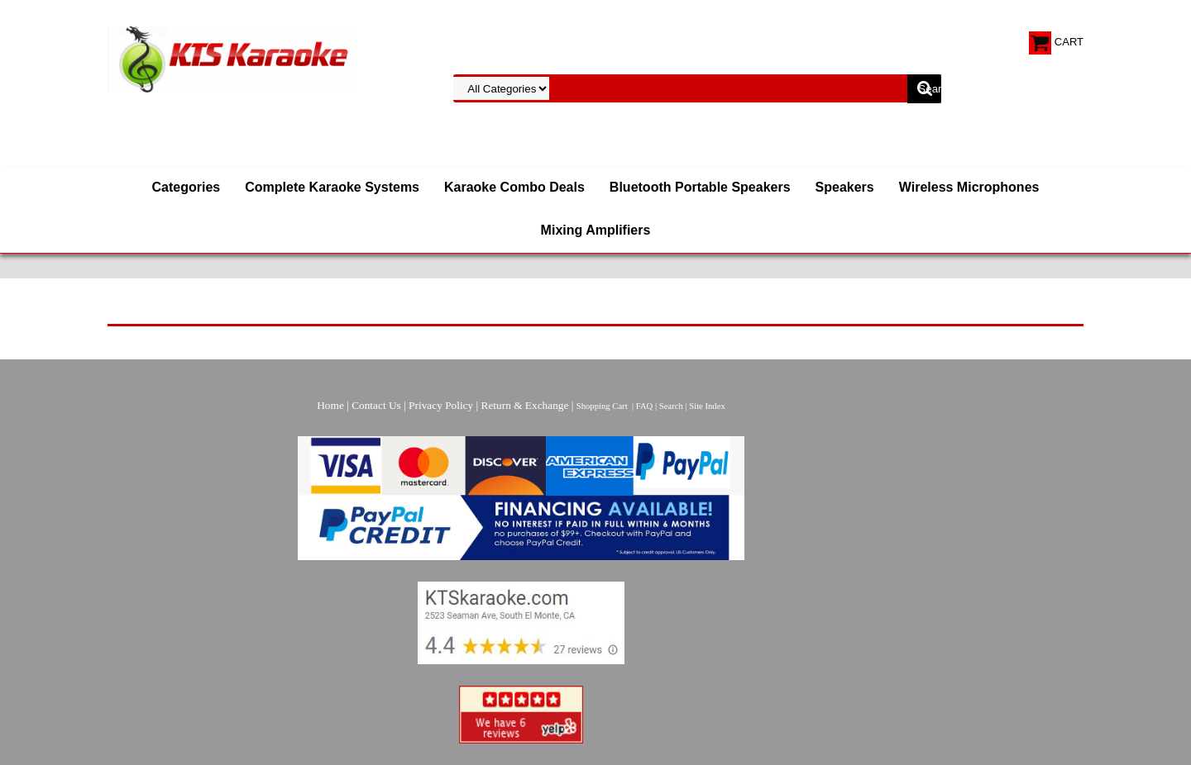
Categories (186, 187)
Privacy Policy (441, 405)
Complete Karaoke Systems (332, 187)
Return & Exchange (525, 405)
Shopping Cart (602, 406)
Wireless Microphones (969, 187)
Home (330, 405)
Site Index (707, 406)
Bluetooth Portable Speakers (700, 187)
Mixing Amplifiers (596, 230)
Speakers (845, 187)
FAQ (644, 406)
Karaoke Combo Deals (514, 187)
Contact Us (376, 405)
